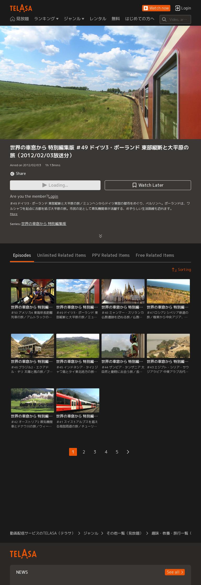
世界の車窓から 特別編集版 (43, 223)
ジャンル (90, 533)
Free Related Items (155, 255)
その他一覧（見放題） (125, 533)
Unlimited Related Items (61, 255)
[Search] (175, 19)
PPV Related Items (111, 255)
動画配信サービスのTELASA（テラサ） (42, 533)
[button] (156, 8)
